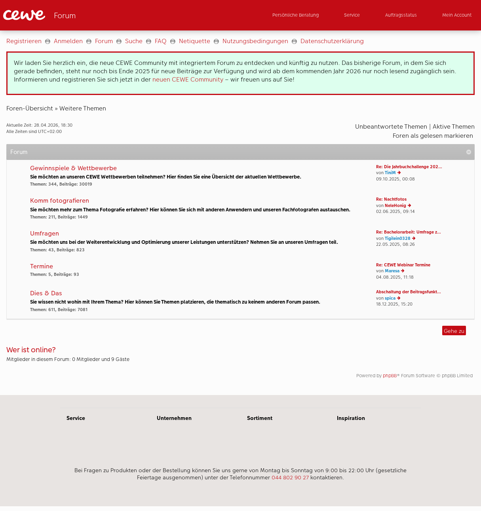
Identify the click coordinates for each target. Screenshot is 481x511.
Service (76, 418)
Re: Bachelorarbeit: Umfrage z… (408, 232)
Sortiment (259, 418)
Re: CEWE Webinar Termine (403, 265)
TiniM (390, 173)
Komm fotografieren (59, 201)
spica (390, 298)
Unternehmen (174, 418)
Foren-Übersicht (29, 108)
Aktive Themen (454, 126)
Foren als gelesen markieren (433, 135)
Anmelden (68, 41)
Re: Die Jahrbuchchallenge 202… (409, 167)
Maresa (392, 271)
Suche (134, 41)
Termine (41, 266)
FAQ (161, 41)
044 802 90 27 (290, 477)
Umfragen (44, 234)
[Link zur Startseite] (80, 15)
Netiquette (194, 41)
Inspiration (351, 418)
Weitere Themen (82, 108)
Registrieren (24, 41)
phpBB (390, 375)
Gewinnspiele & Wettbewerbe (73, 168)
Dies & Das (46, 293)
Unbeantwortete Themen (391, 126)
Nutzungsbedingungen (255, 41)
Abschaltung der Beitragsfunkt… (408, 292)
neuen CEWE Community (187, 79)
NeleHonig (395, 206)
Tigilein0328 (398, 238)
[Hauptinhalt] (240, 213)
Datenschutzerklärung (332, 41)
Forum (104, 41)
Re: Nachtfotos (391, 199)
